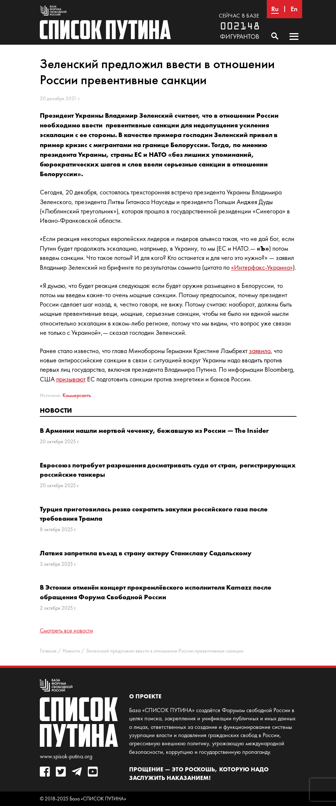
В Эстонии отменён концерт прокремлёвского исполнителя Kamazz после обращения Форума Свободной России (155, 592)
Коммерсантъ (77, 395)
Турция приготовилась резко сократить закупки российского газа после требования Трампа (154, 514)
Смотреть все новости (66, 630)
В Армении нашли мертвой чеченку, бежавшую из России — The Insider (154, 430)
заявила (260, 351)
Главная (48, 651)
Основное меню (294, 43)
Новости (56, 410)
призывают (71, 379)
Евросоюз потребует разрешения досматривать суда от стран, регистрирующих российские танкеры (168, 470)
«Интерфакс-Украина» (262, 267)
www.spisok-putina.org (66, 756)
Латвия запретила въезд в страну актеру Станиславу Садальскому (146, 553)
